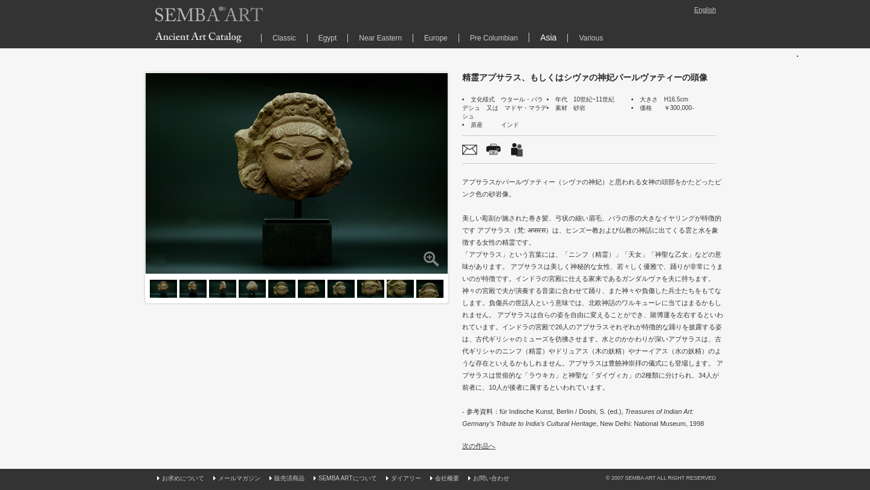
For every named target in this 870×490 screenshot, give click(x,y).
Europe (436, 38)
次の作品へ (478, 446)
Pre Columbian (494, 38)
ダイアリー (406, 478)
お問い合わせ (491, 478)
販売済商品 (289, 478)
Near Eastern (380, 38)
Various (591, 38)
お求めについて (183, 478)
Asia (548, 37)
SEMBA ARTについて (347, 478)
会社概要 (447, 478)
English (705, 9)
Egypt (327, 38)
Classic (284, 38)
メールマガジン (239, 478)
